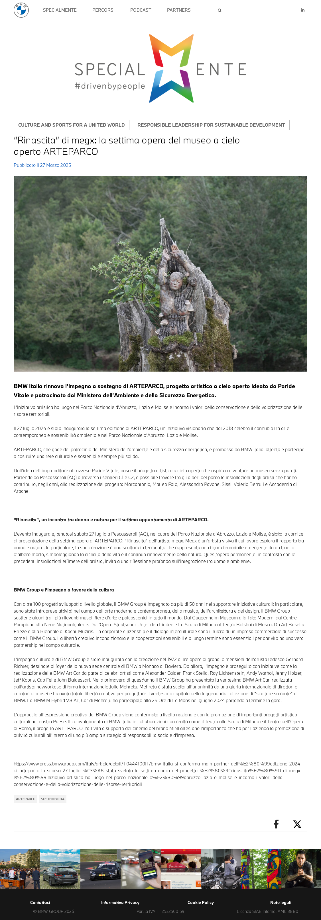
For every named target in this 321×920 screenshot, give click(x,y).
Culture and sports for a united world (71, 125)
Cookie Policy (201, 902)
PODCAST (140, 10)
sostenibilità (52, 799)
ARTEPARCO (25, 799)
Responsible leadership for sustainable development (211, 125)
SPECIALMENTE (60, 10)
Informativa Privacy (120, 902)
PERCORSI (103, 10)
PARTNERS (179, 10)
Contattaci (40, 902)
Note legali (280, 902)
